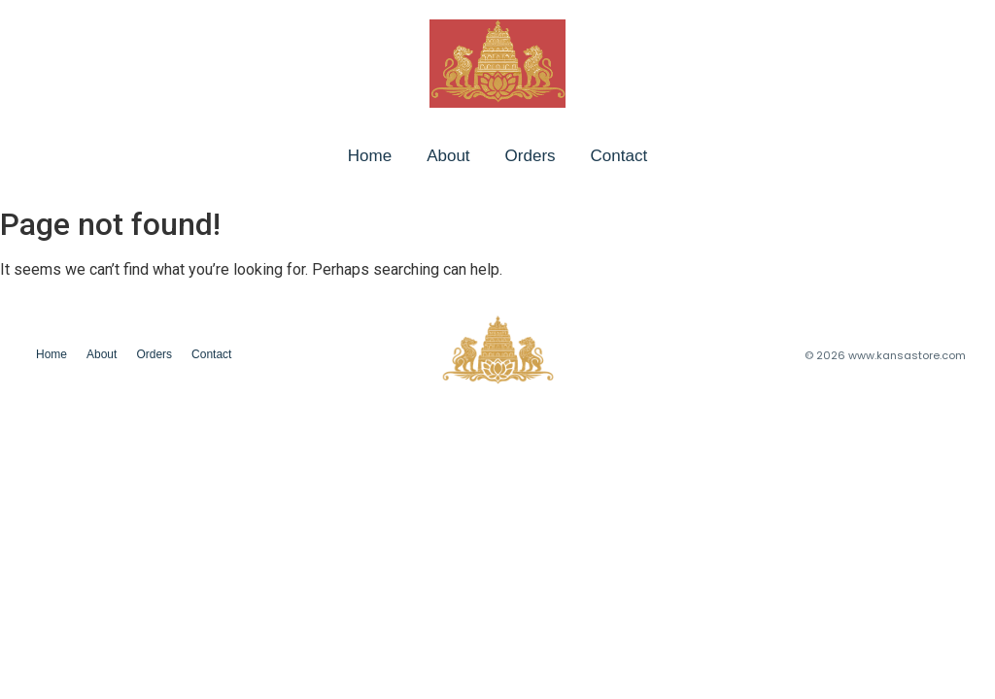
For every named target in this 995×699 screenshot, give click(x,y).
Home (370, 156)
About (448, 156)
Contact (619, 156)
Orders (530, 156)
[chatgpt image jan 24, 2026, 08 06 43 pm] (497, 63)
